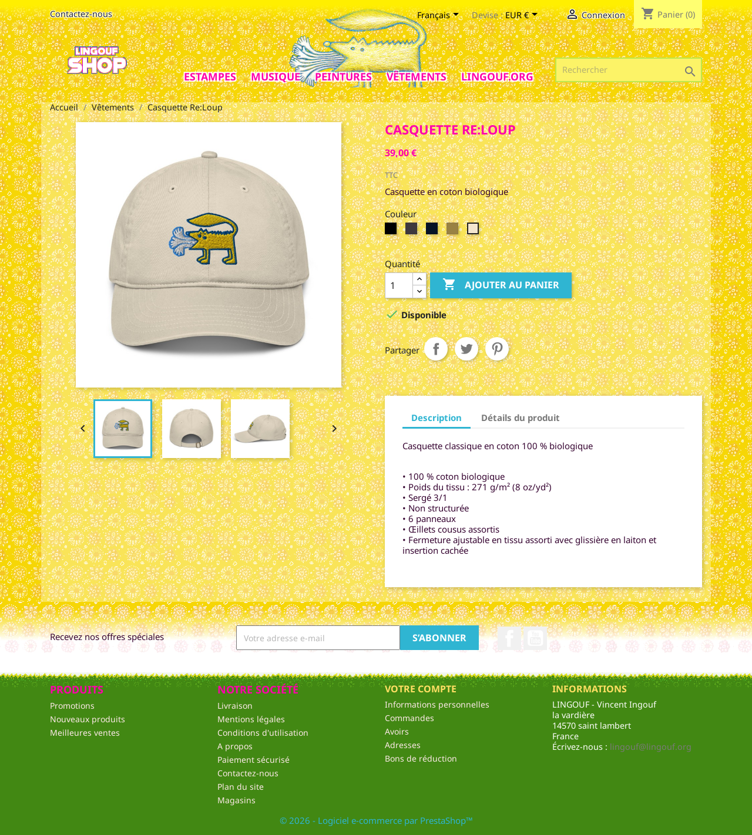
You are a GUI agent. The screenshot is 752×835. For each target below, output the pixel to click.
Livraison (235, 705)
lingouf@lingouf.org (650, 746)
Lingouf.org (497, 76)
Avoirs (397, 731)
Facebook (509, 638)
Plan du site (240, 786)
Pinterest (497, 349)
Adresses (403, 744)
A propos (235, 746)
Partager (436, 349)
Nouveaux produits (87, 719)
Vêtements (416, 76)
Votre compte (420, 688)
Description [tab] (436, 417)
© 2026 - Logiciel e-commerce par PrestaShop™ (376, 820)
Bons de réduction (421, 758)
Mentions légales (251, 719)
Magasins (236, 800)
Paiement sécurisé (253, 759)
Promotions (72, 705)
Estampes (210, 76)
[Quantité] (399, 285)
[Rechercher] (628, 70)
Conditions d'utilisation (262, 732)
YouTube (535, 638)
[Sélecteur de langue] (440, 16)
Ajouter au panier (500, 285)
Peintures (343, 76)
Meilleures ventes (85, 732)
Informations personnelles (437, 704)
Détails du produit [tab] (520, 417)
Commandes (409, 717)
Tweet (466, 349)
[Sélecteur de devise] (523, 16)
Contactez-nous (81, 13)
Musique (275, 76)
